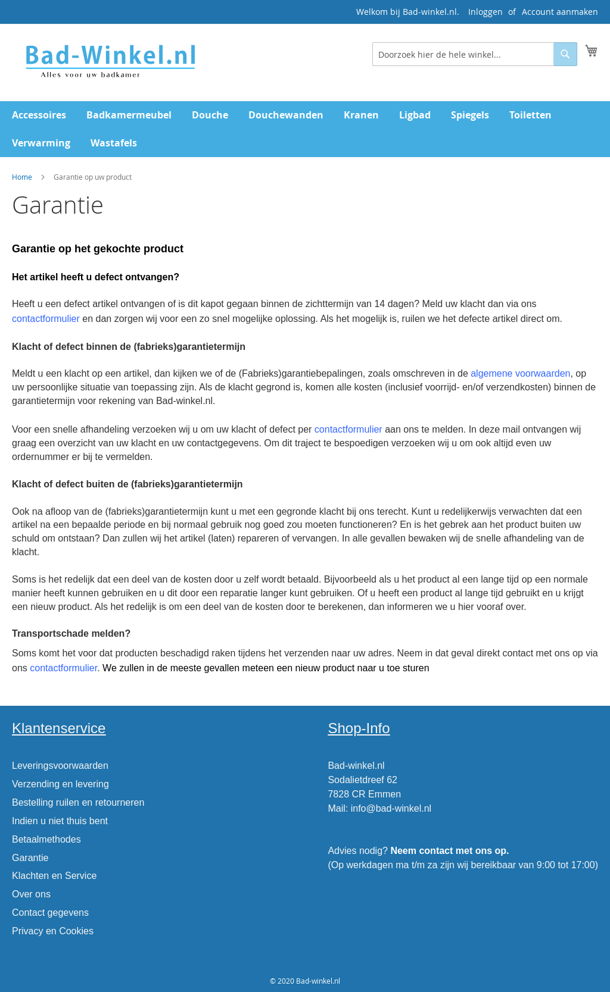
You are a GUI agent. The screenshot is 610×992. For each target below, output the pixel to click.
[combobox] (474, 54)
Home (22, 176)
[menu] (305, 129)
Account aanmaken (560, 11)
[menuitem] (39, 115)
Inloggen (485, 11)
